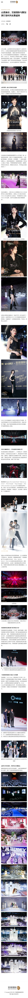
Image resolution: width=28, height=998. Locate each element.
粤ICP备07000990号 (14, 994)
